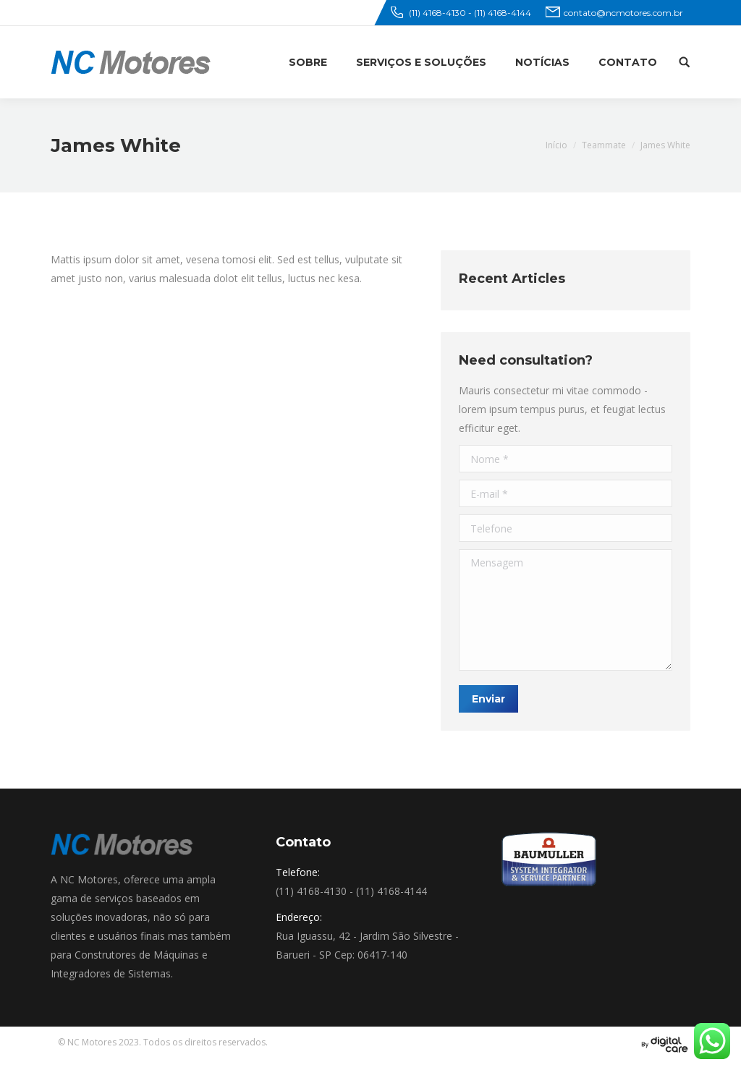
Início (556, 145)
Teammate (604, 145)
